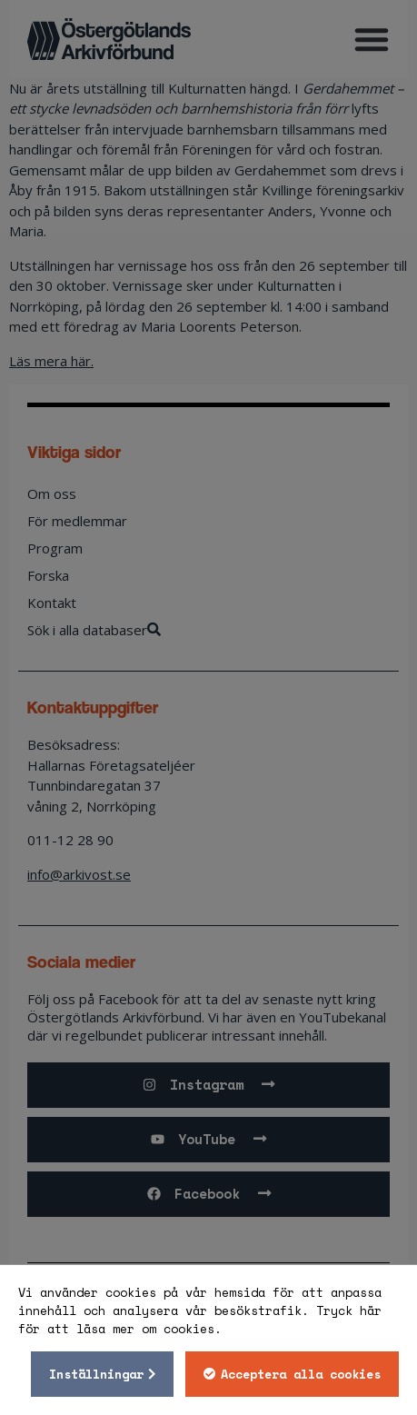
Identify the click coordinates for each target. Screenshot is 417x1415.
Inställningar (96, 1374)
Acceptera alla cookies (301, 1374)
